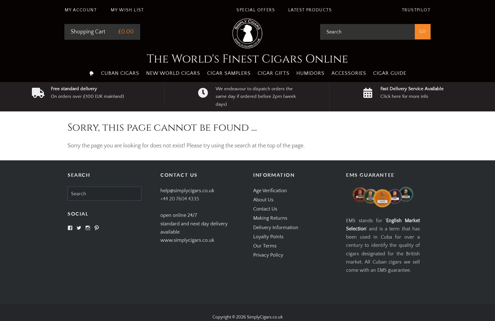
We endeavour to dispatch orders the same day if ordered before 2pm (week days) (256, 96)
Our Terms (265, 246)
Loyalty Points (268, 237)
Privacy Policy (268, 255)
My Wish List (127, 10)
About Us (263, 200)
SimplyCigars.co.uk (265, 317)
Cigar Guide (389, 73)
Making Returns (270, 218)
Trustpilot (416, 10)
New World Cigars (173, 73)
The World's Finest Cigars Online (247, 59)
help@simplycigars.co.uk (187, 190)
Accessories (348, 73)
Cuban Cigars (120, 73)
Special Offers (255, 10)
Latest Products (310, 10)
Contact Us (265, 209)
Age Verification (270, 190)
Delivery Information (275, 227)
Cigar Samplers (229, 73)
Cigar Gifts (273, 73)
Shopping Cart (88, 32)
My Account (81, 10)
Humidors (310, 73)
